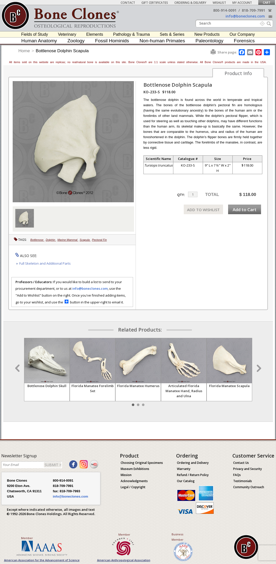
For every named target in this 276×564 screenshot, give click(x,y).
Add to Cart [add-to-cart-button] (244, 209)
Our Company (242, 34)
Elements (94, 34)
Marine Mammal (67, 239)
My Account (242, 3)
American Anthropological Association (123, 560)
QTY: (181, 195)
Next (258, 368)
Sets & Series (172, 34)
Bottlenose (37, 239)
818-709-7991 (253, 10)
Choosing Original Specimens (142, 463)
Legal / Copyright (133, 487)
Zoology (76, 40)
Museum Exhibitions (135, 469)
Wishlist (219, 3)
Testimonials (242, 481)
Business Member (177, 536)
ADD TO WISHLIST (203, 209)
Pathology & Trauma (131, 34)
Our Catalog (186, 481)
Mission (126, 475)
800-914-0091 (224, 10)
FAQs (237, 475)
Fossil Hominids (112, 40)
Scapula (85, 239)
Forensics (244, 40)
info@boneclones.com (245, 16)
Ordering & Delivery (190, 3)
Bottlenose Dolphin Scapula (62, 50)
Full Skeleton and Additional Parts (45, 263)
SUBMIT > (53, 464)
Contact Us (241, 463)
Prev (18, 368)
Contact (128, 3)
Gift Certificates (154, 3)
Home (24, 50)
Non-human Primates (162, 40)
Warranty (183, 469)
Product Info (238, 73)
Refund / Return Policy (193, 475)
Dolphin (51, 239)
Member (27, 538)
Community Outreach (248, 487)
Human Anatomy (39, 40)
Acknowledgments (134, 481)
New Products (207, 34)
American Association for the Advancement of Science (42, 560)
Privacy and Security (247, 469)
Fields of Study (34, 34)
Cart (266, 3)
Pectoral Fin (99, 239)
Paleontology (209, 40)
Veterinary (67, 34)
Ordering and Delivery (193, 463)
